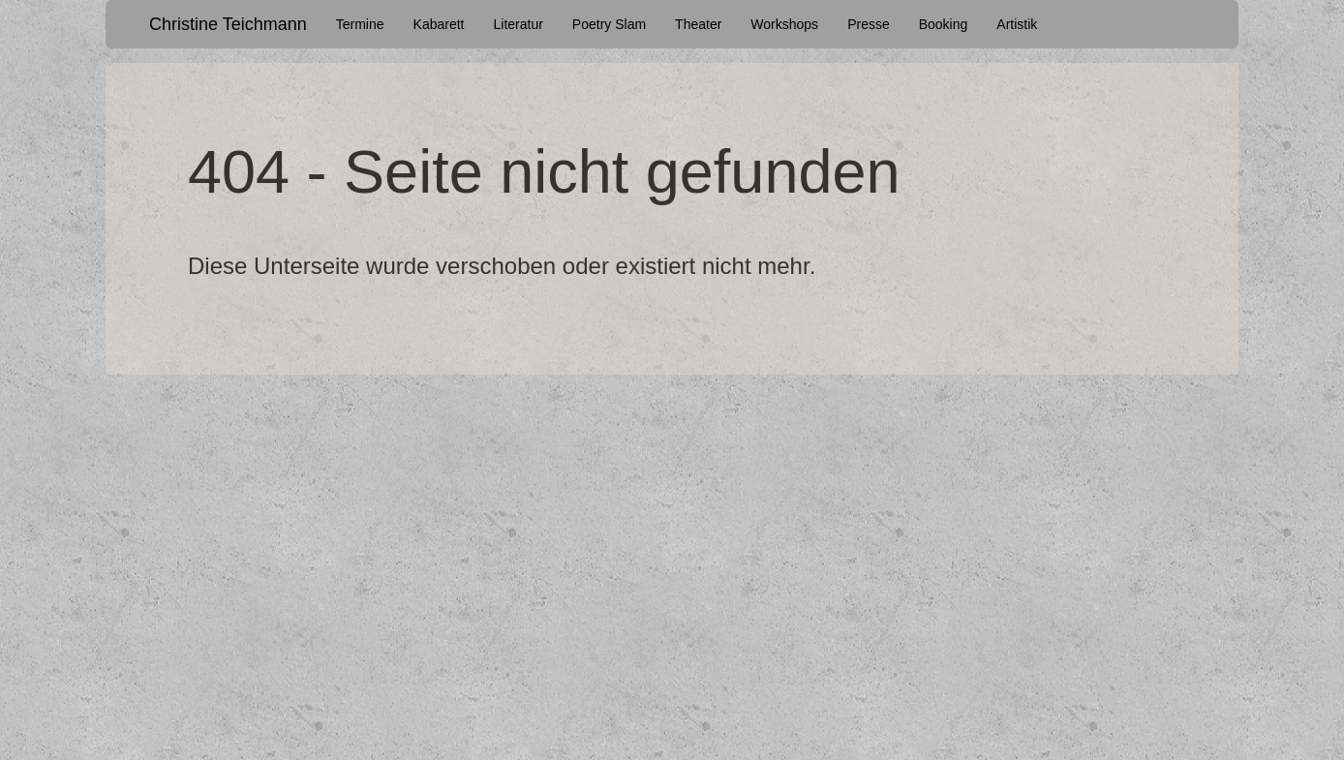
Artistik (1016, 24)
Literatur (517, 24)
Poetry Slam (609, 24)
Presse (868, 24)
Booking (943, 24)
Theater (698, 24)
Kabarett (439, 24)
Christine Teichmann (228, 24)
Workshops (784, 24)
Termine (360, 24)
